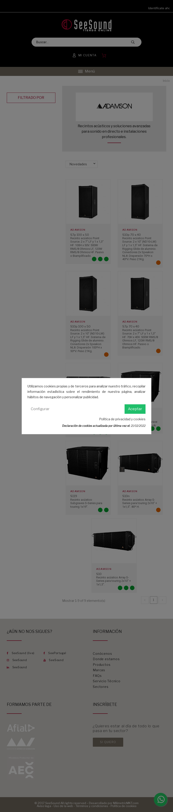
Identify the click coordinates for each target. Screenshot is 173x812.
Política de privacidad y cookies (122, 419)
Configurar (40, 409)
